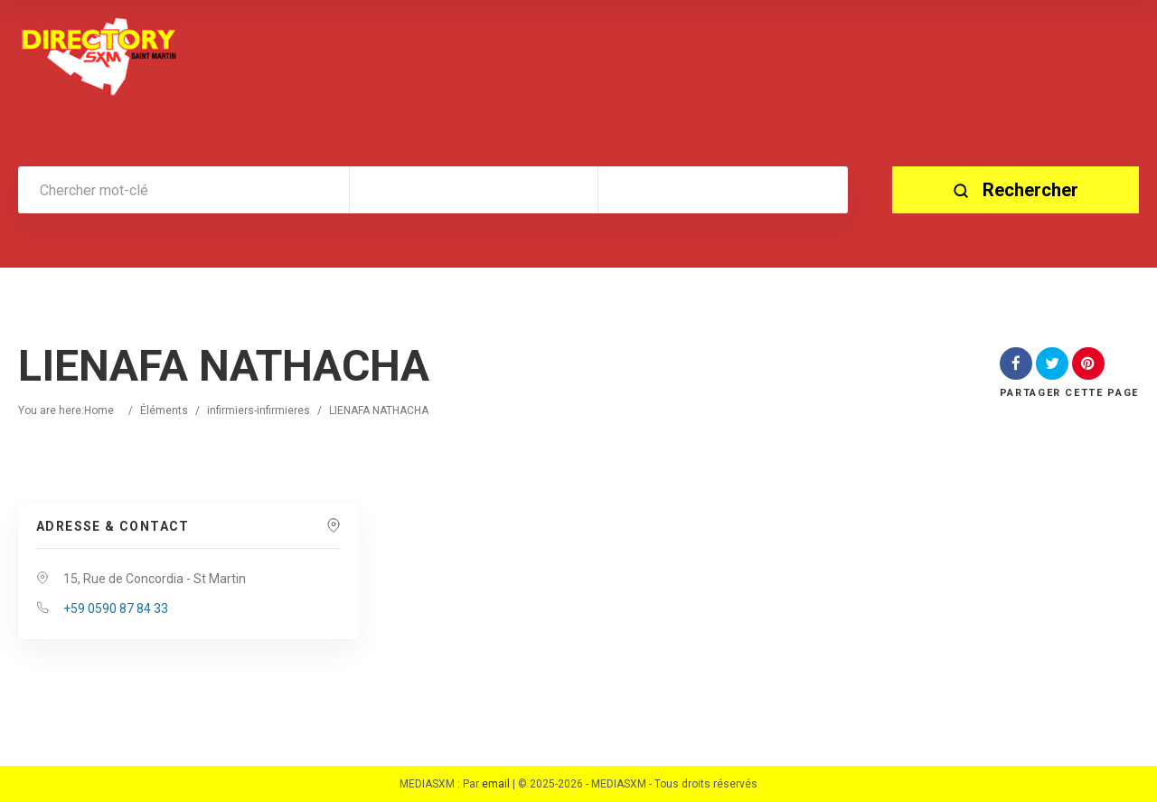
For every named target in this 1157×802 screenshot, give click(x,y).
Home (99, 410)
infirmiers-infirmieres (258, 410)
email (496, 784)
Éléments (164, 410)
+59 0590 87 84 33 (115, 608)
